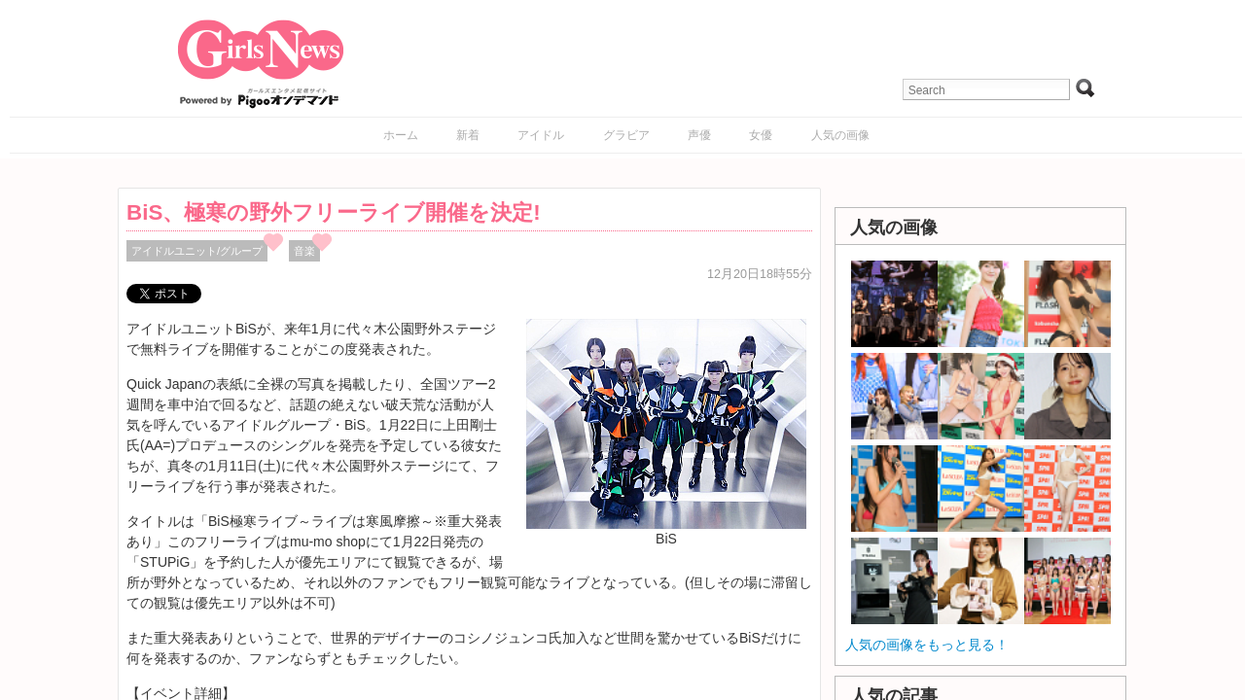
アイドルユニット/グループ (197, 251)
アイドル (540, 135)
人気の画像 (840, 135)
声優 (699, 135)
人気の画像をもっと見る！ (927, 644)
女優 (760, 135)
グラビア (626, 135)
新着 (468, 135)
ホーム (400, 135)
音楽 (304, 251)
